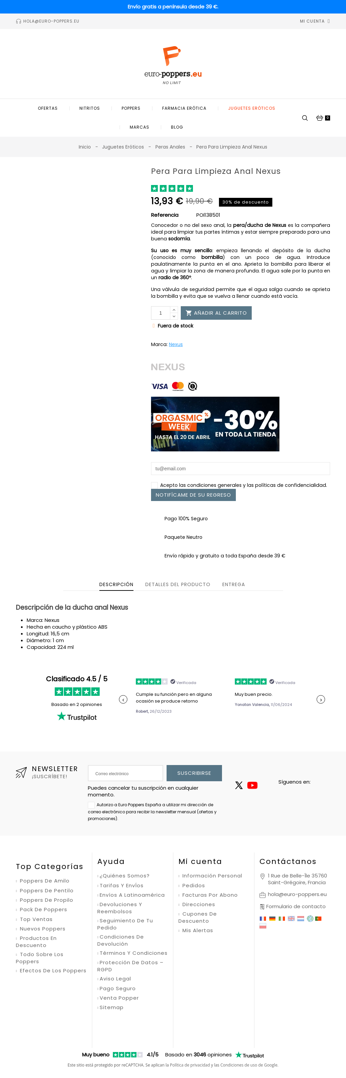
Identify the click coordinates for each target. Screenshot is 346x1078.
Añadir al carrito (216, 312)
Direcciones (198, 904)
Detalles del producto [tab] (178, 584)
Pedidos (193, 885)
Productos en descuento (36, 942)
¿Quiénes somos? (125, 875)
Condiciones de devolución (120, 940)
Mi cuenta (200, 861)
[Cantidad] (160, 313)
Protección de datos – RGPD (130, 966)
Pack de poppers (42, 909)
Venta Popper (119, 998)
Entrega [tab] (233, 584)
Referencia (164, 215)
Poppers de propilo (45, 900)
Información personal (211, 875)
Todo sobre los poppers (40, 958)
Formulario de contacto (296, 906)
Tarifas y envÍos (122, 885)
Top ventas (35, 919)
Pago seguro (118, 988)
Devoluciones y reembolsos (119, 908)
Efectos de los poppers (52, 970)
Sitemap (112, 1007)
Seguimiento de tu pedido (125, 924)
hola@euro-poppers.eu (297, 894)
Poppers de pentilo (46, 890)
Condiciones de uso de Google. (249, 1033)
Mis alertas (197, 930)
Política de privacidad (190, 1033)
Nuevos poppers (42, 928)
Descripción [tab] (116, 584)
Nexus (176, 344)
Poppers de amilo (44, 880)
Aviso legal (115, 978)
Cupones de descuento (197, 917)
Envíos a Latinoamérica (132, 895)
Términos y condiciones (134, 953)
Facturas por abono (209, 895)
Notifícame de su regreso (193, 494)
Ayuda (111, 861)
